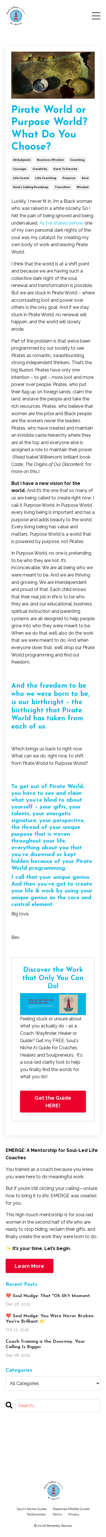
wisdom (83, 187)
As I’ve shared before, (61, 223)
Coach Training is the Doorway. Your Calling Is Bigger (45, 1344)
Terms (57, 1514)
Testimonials (36, 1514)
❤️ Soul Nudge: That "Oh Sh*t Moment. (48, 1296)
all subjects (22, 159)
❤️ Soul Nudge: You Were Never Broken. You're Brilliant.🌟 (50, 1319)
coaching (77, 159)
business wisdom (50, 159)
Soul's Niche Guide (31, 1509)
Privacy (73, 1514)
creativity (40, 168)
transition (62, 187)
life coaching (45, 178)
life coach (21, 178)
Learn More (29, 1266)
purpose (68, 178)
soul (85, 178)
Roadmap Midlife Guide (71, 1509)
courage (19, 168)
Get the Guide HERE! (52, 1102)
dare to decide (65, 168)
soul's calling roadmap (30, 187)
